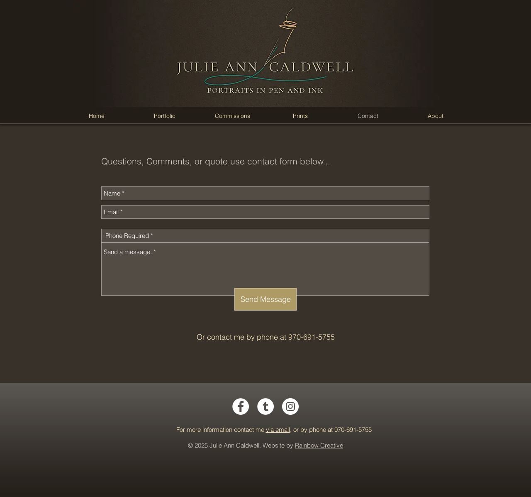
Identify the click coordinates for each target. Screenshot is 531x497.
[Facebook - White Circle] (240, 406)
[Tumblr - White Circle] (265, 406)
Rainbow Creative (319, 445)
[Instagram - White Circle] (290, 406)
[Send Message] (265, 299)
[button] (165, 116)
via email (278, 429)
